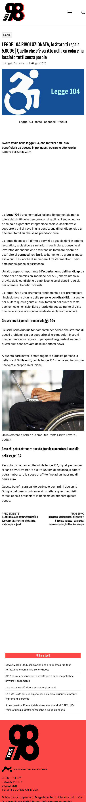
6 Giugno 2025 (37, 63)
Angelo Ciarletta (14, 63)
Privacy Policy (12, 782)
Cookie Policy (11, 778)
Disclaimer (9, 785)
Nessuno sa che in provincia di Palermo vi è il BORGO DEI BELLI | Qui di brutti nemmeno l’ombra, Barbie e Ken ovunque (65, 519)
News (7, 34)
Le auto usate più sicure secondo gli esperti (30, 687)
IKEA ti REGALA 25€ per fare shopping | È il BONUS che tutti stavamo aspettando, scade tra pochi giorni (20, 519)
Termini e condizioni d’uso (20, 789)
